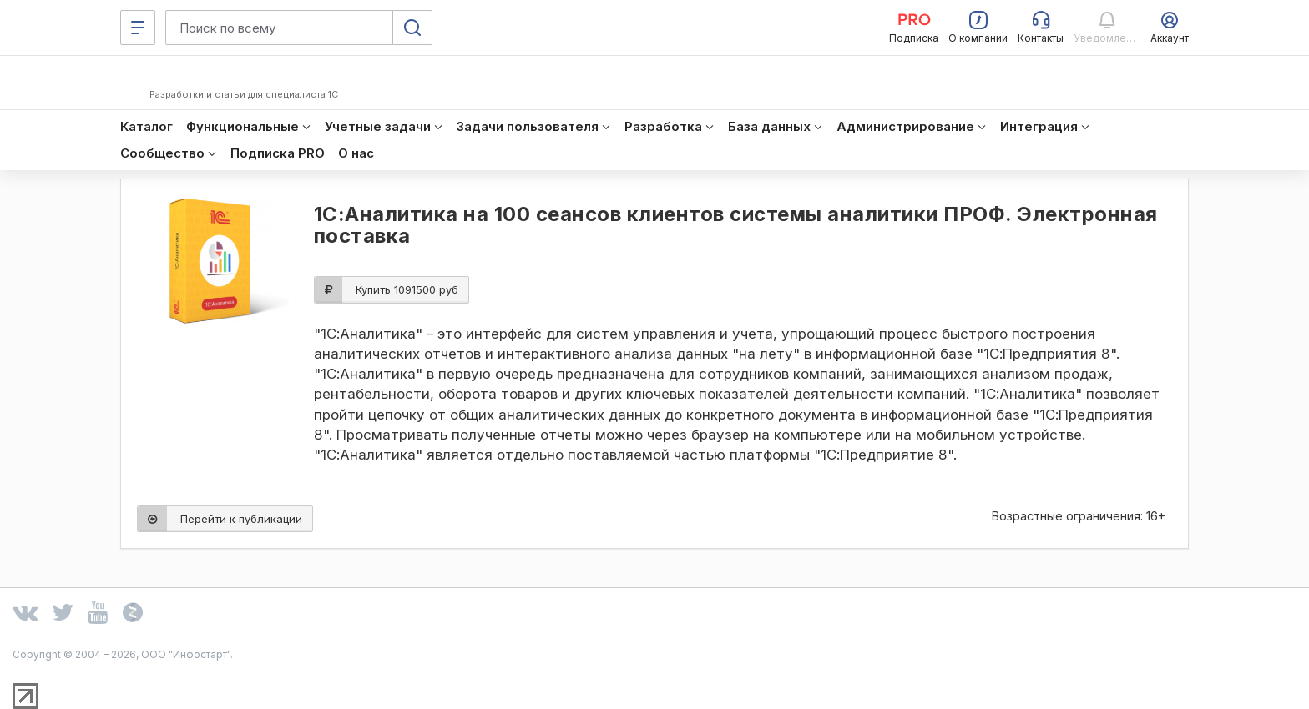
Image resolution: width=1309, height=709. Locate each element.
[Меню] (137, 27)
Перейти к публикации (220, 519)
